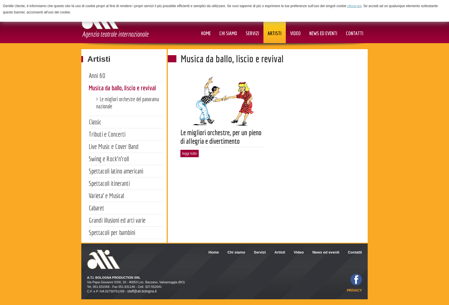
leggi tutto (189, 153)
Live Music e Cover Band (114, 146)
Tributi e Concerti (107, 134)
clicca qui (354, 6)
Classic (95, 122)
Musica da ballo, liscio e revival (122, 88)
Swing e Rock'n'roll (109, 159)
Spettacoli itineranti (109, 183)
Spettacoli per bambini (112, 232)
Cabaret (96, 208)
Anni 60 (97, 75)
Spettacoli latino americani (116, 171)
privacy (354, 290)
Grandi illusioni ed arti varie (117, 220)
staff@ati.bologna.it (142, 291)
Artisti (99, 59)
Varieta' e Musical (106, 196)
